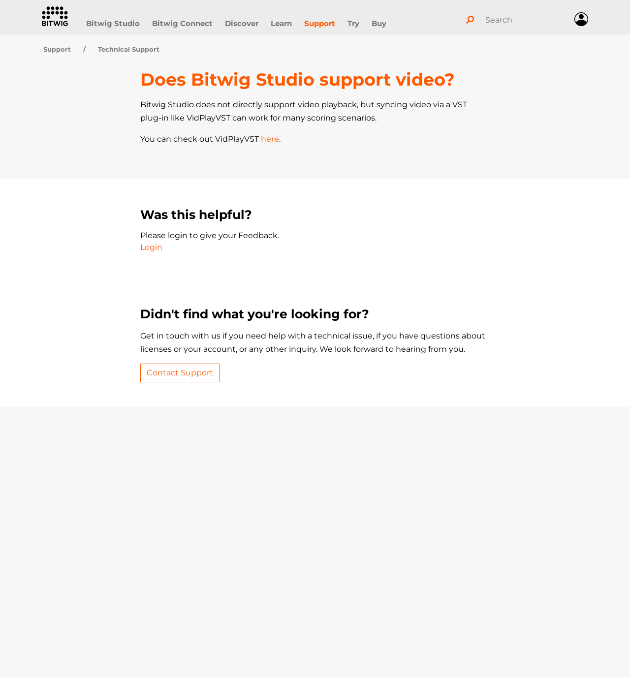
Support (319, 23)
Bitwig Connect (182, 23)
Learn (281, 23)
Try (353, 23)
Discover (241, 23)
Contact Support (180, 372)
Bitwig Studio (113, 23)
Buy (379, 23)
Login (151, 247)
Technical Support (128, 49)
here (270, 139)
